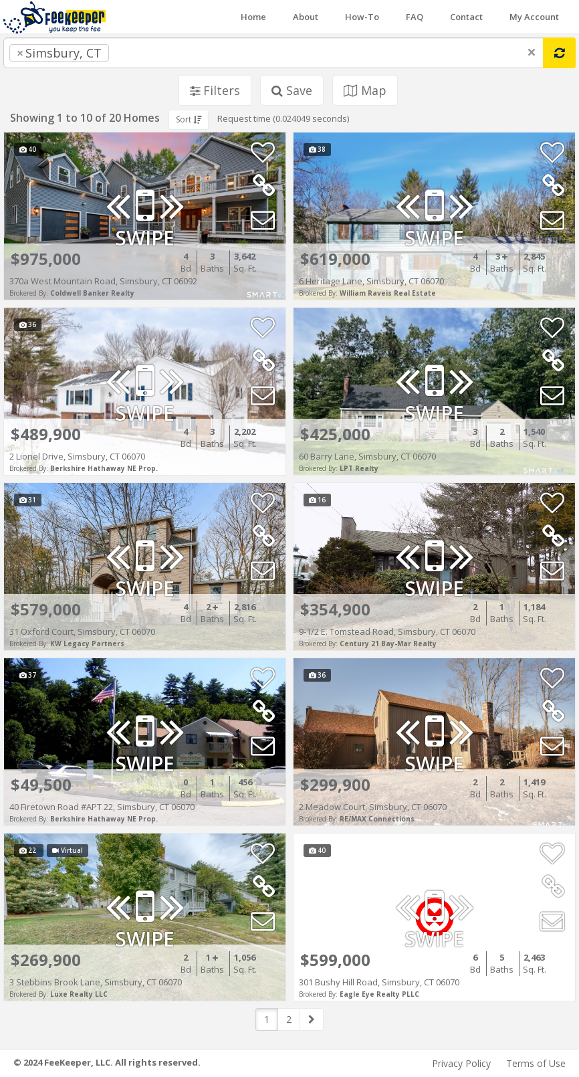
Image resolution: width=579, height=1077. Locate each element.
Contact (466, 17)
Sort (188, 119)
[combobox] (273, 52)
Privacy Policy (461, 1063)
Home (253, 17)
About (305, 17)
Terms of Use (536, 1063)
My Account (534, 17)
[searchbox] (139, 53)
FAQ (414, 17)
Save (291, 90)
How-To (362, 17)
